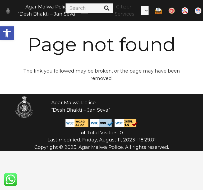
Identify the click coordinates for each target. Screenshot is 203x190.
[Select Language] (145, 10)
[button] (7, 33)
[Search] (89, 8)
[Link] (8, 10)
